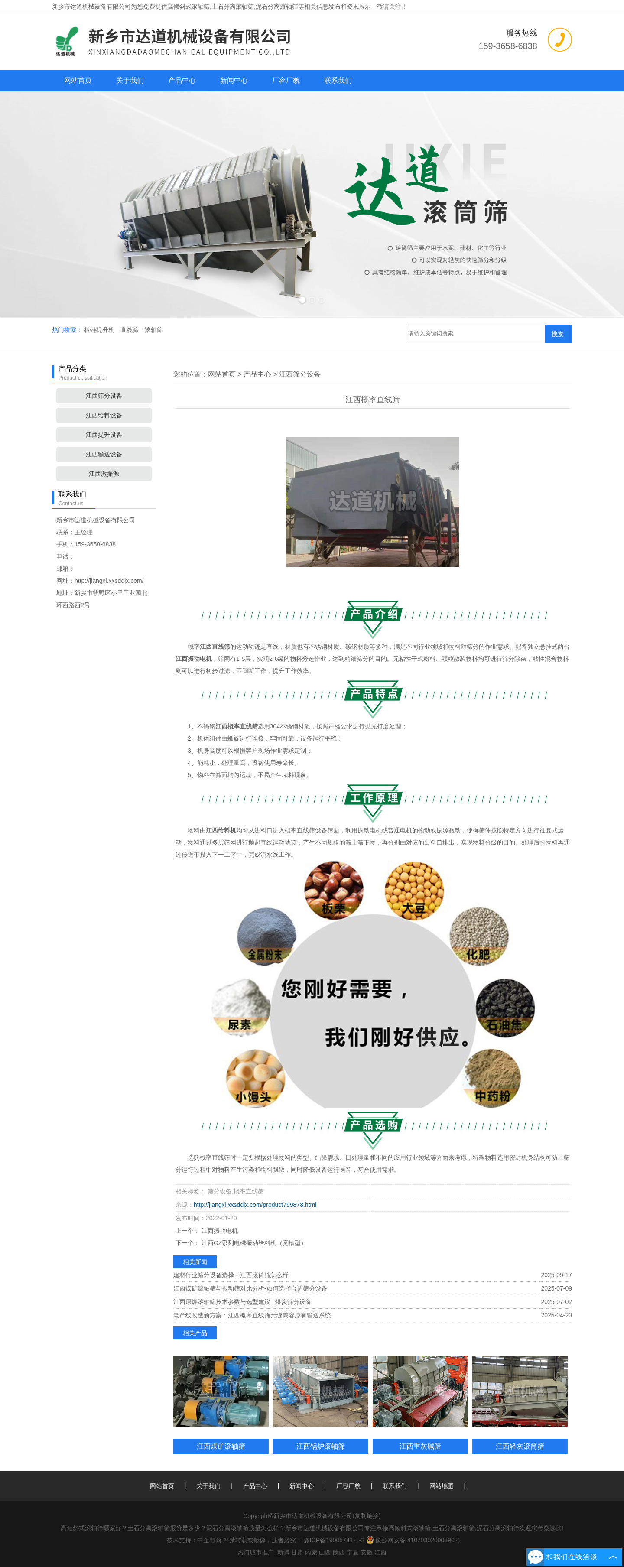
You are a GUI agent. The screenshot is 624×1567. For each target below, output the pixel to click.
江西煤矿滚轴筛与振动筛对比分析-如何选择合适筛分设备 (250, 1288)
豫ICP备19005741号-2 (334, 1540)
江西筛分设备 (104, 395)
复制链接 (366, 1515)
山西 (325, 1552)
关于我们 (130, 80)
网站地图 (441, 1485)
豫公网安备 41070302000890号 (413, 1540)
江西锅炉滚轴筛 (320, 1446)
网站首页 (78, 80)
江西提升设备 (104, 434)
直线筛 (130, 329)
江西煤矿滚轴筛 (221, 1446)
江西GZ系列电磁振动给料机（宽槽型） (253, 1242)
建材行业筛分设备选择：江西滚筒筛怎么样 (231, 1274)
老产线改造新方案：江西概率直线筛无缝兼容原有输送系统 (252, 1315)
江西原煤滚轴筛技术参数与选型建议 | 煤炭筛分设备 (242, 1301)
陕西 (339, 1552)
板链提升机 (100, 329)
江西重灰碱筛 (420, 1446)
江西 (380, 1552)
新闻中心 (234, 80)
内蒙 (311, 1552)
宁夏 (353, 1552)
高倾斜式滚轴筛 (188, 6)
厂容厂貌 (286, 80)
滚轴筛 (154, 329)
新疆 (283, 1552)
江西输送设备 (104, 454)
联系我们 (338, 80)
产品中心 (182, 80)
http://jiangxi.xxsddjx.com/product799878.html (255, 1204)
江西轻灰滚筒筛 (520, 1446)
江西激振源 (104, 473)
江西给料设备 (104, 415)
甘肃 (297, 1552)
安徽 (367, 1552)
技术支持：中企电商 (194, 1540)
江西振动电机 (219, 1230)
